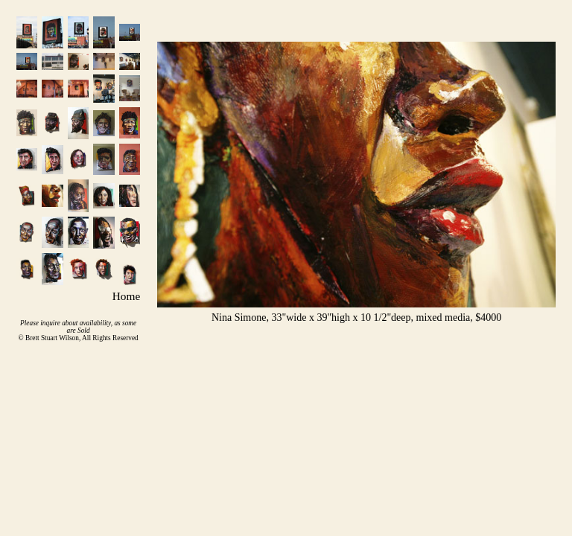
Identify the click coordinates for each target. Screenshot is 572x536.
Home (126, 296)
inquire (50, 323)
